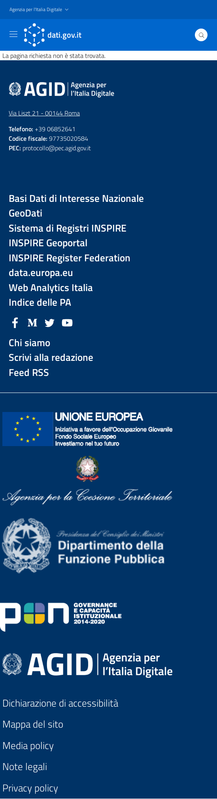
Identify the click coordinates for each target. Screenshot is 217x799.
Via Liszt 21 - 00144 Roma (44, 113)
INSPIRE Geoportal (48, 243)
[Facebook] (15, 322)
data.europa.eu (41, 272)
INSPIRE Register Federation (69, 258)
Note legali (24, 766)
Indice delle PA (40, 302)
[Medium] (32, 322)
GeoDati (25, 213)
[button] (39, 10)
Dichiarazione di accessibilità (60, 703)
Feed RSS (29, 372)
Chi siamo (29, 342)
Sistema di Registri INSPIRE (67, 228)
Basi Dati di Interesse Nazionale (76, 198)
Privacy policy (30, 788)
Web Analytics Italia (51, 287)
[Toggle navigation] (13, 34)
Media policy (28, 745)
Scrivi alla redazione (51, 357)
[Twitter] (49, 322)
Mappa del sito (32, 724)
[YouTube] (67, 322)
